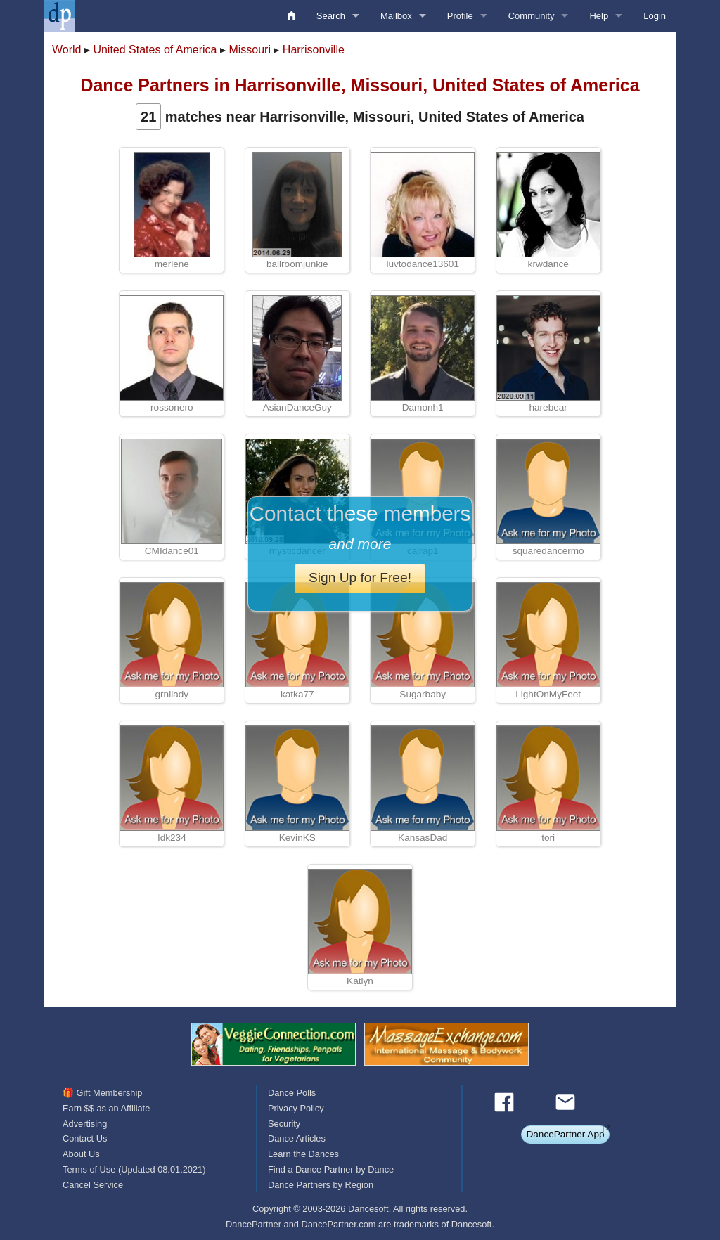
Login (654, 16)
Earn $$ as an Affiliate (106, 1108)
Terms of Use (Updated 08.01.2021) (134, 1169)
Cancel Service (93, 1185)
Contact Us (85, 1138)
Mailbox (396, 16)
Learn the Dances (303, 1154)
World (67, 50)
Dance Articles (297, 1138)
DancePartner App (565, 1134)
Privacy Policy (296, 1108)
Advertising (85, 1123)
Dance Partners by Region (320, 1185)
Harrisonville (314, 50)
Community (531, 16)
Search (330, 16)
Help (598, 16)
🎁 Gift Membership (102, 1092)
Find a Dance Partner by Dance (331, 1169)
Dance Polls (292, 1092)
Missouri (250, 50)
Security (284, 1123)
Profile (460, 16)
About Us (81, 1154)
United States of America (155, 50)
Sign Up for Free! (360, 577)
